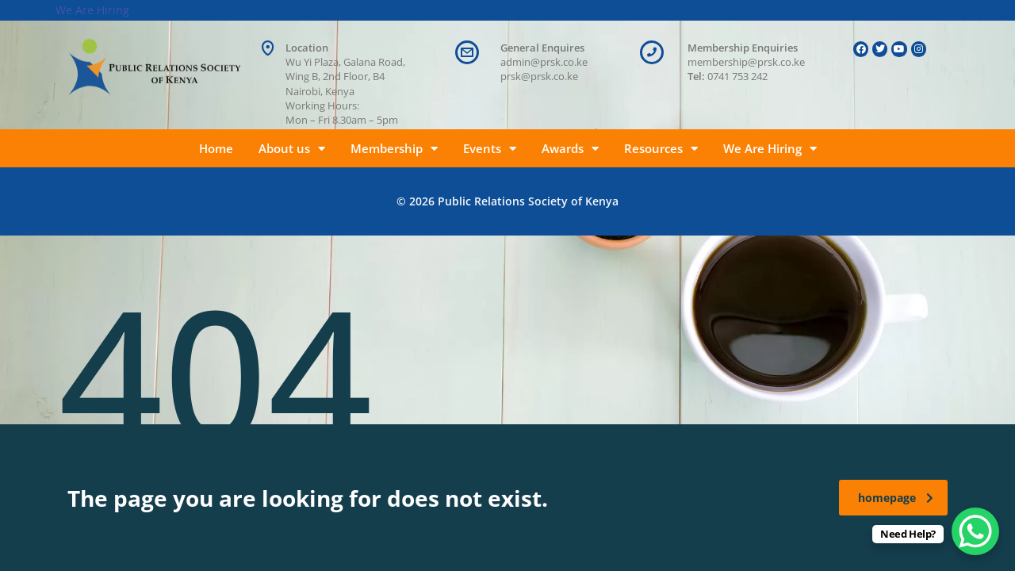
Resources (661, 148)
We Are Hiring (770, 148)
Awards (570, 148)
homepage (895, 497)
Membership (394, 148)
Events (489, 148)
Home (216, 148)
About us (292, 148)
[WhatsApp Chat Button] (975, 531)
